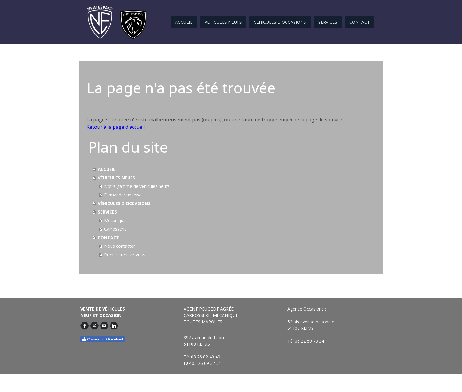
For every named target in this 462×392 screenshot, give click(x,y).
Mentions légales (94, 383)
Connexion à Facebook (103, 339)
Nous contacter (119, 246)
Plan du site (125, 383)
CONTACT (359, 22)
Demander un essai (123, 195)
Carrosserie (115, 229)
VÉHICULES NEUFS (223, 22)
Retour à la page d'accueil (115, 127)
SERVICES (327, 22)
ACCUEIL (183, 22)
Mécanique (115, 220)
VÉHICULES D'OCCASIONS (280, 22)
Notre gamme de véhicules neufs (137, 186)
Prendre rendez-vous (124, 254)
